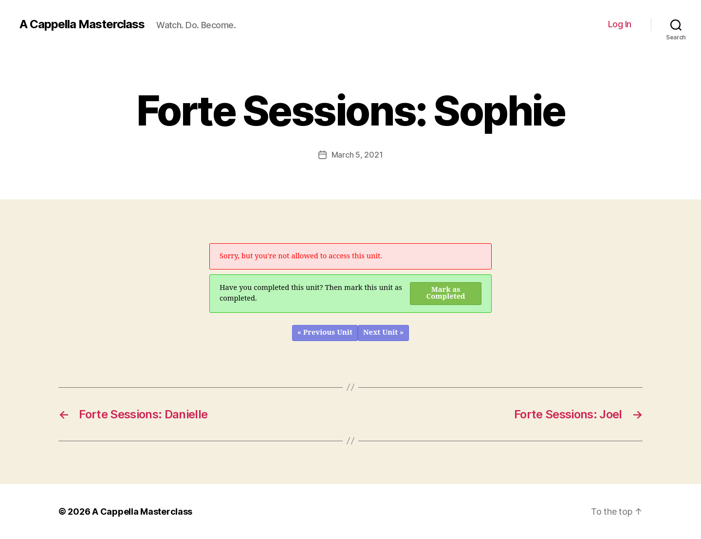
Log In (619, 24)
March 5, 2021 (357, 155)
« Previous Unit (324, 332)
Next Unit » (383, 332)
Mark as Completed (445, 293)
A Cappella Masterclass (82, 24)
